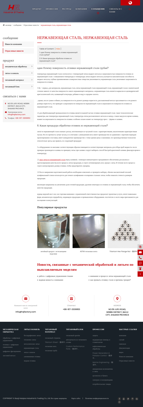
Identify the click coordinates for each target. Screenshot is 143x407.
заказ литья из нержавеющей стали (52, 159)
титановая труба (51, 350)
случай (121, 340)
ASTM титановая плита (88, 251)
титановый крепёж (73, 335)
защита (95, 335)
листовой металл (9, 355)
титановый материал (14, 80)
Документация (124, 348)
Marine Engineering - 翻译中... (103, 363)
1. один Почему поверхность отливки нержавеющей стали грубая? (58, 53)
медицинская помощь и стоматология (101, 341)
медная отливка (29, 361)
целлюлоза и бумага (100, 376)
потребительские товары (102, 384)
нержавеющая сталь (31, 348)
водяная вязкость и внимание (51, 280)
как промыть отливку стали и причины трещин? (110, 280)
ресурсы (66, 9)
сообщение (98, 9)
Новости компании (13, 44)
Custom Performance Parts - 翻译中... (75, 347)
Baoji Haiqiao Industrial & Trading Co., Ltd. (33, 398)
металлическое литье (32, 344)
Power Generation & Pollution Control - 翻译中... (102, 355)
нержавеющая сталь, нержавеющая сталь (56, 25)
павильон (122, 344)
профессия (52, 9)
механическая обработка (16, 66)
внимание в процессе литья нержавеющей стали (110, 276)
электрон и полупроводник (103, 380)
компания (81, 9)
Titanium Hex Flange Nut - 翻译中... (123, 251)
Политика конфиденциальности (97, 398)
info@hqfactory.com (16, 114)
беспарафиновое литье (32, 335)
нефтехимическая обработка (99, 347)
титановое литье (30, 340)
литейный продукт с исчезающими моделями (53, 252)
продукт (36, 9)
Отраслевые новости (31, 25)
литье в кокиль (12, 73)
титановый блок (12, 86)
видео (121, 352)
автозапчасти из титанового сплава (76, 341)
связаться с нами (115, 10)
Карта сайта (76, 398)
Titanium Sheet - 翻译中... (55, 342)
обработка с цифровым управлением (11, 339)
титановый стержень (52, 338)
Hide (58, 49)
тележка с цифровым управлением (11, 345)
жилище (8, 25)
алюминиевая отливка (32, 356)
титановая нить (50, 346)
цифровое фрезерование (12, 351)
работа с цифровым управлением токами (56, 276)
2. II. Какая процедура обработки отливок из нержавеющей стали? (55, 59)
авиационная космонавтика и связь (103, 370)
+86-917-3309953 (22, 118)
